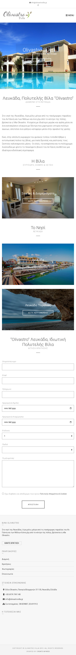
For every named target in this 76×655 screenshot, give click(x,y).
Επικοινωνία (7, 574)
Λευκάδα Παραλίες (38, 305)
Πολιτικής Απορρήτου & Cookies (53, 494)
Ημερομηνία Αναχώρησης (13, 417)
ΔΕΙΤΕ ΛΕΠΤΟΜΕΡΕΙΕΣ (38, 201)
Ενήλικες (6, 430)
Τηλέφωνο (6, 389)
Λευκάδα (38, 260)
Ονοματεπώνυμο (9, 361)
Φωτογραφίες (8, 569)
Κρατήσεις (6, 564)
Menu (70, 15)
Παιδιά (5, 444)
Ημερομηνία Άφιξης (10, 403)
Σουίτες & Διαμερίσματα (38, 193)
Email (4, 375)
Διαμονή (5, 559)
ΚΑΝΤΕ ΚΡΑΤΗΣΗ (38, 61)
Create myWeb (43, 651)
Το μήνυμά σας (8, 458)
